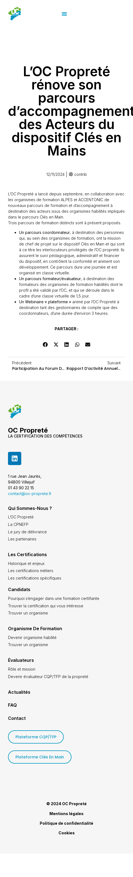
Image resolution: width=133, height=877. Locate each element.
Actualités (19, 692)
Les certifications (27, 554)
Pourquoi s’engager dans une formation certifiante (53, 598)
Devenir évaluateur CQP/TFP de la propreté (48, 676)
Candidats (19, 589)
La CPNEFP (18, 524)
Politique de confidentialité (66, 823)
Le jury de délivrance (27, 531)
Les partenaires (22, 539)
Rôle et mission (21, 669)
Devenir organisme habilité (32, 637)
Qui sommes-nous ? (30, 508)
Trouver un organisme (28, 613)
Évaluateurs (21, 660)
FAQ (12, 705)
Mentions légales (66, 813)
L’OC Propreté (21, 517)
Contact (17, 718)
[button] (87, 14)
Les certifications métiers (30, 570)
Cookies (66, 832)
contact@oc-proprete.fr (30, 493)
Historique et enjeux (26, 563)
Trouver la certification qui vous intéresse (45, 605)
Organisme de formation (35, 628)
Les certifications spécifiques (34, 578)
